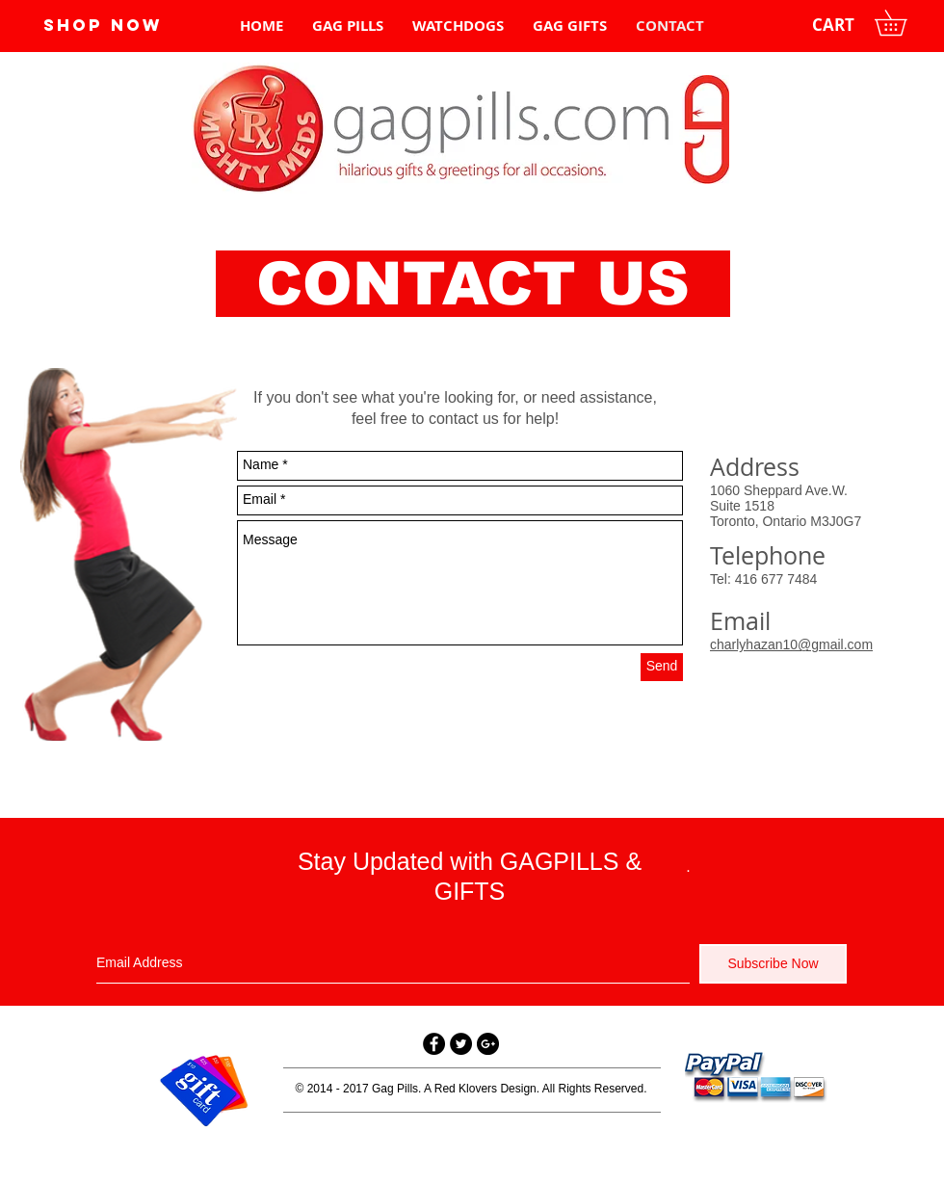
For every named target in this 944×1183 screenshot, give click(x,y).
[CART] (833, 25)
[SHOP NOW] (103, 25)
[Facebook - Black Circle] (434, 1044)
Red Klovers (465, 1088)
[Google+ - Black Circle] (488, 1044)
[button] (903, 23)
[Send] (662, 667)
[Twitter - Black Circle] (461, 1044)
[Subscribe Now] (773, 964)
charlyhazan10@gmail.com (791, 644)
